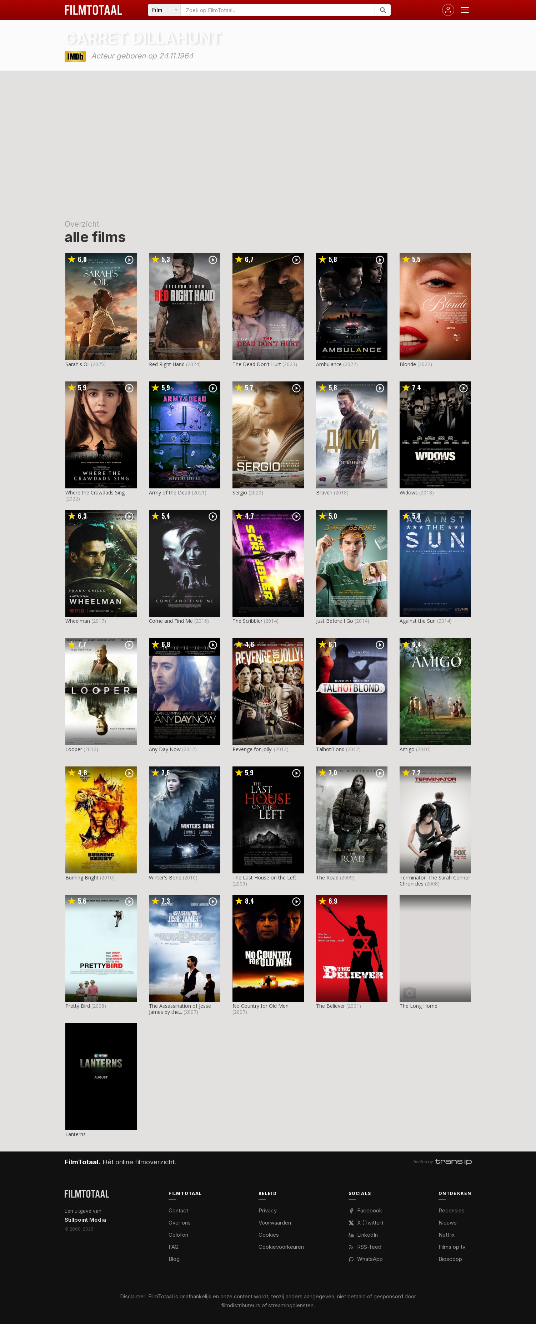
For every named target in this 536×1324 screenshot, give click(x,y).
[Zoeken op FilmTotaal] (278, 10)
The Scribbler (247, 620)
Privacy (268, 1210)
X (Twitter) (366, 1222)
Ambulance (329, 364)
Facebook (365, 1210)
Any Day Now (165, 749)
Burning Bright (82, 877)
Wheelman (77, 620)
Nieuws (448, 1222)
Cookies (269, 1234)
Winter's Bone (165, 877)
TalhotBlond (330, 749)
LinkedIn (363, 1234)
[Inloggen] (448, 10)
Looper (73, 749)
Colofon (178, 1234)
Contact (178, 1210)
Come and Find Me (171, 620)
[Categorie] (164, 10)
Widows (409, 492)
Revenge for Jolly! (252, 749)
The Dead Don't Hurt (256, 364)
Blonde (408, 364)
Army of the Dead (169, 492)
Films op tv (452, 1246)
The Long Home (418, 1005)
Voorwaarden (275, 1222)
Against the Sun (418, 620)
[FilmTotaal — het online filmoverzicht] (87, 1194)
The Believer (330, 1005)
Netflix (447, 1234)
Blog (174, 1259)
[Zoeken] (383, 10)
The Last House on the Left (264, 877)
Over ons (180, 1222)
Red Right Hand (167, 364)
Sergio (239, 492)
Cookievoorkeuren (281, 1246)
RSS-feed (365, 1246)
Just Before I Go (334, 620)
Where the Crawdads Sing (95, 492)
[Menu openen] (465, 10)
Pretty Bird (77, 1005)
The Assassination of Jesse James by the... (180, 1008)
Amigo (407, 749)
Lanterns (75, 1134)
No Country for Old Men (260, 1005)
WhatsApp (366, 1259)
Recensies (452, 1210)
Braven (324, 492)
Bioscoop (450, 1259)
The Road (327, 877)
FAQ (174, 1246)
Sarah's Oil (77, 364)
